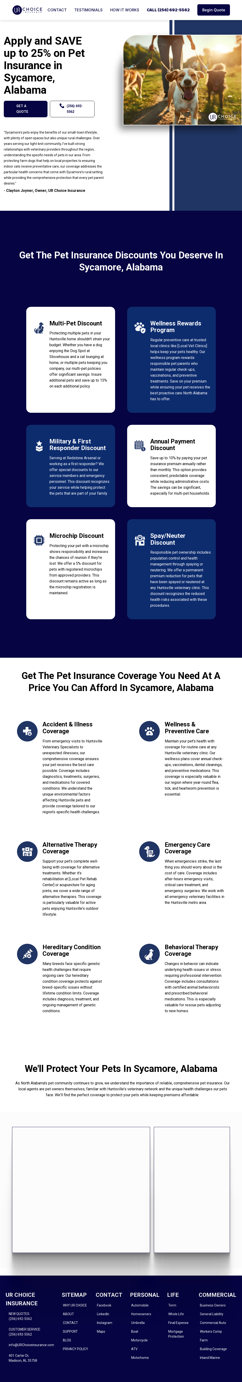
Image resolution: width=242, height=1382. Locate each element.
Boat (134, 1331)
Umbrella (138, 1323)
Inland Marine (210, 1358)
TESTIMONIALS (88, 10)
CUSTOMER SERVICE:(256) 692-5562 (25, 1331)
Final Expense (178, 1323)
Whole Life (176, 1314)
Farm (204, 1340)
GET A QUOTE (22, 109)
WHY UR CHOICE (75, 1305)
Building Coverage (213, 1349)
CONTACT (57, 10)
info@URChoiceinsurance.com (31, 1345)
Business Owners (213, 1305)
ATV (134, 1349)
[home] (27, 10)
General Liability (211, 1314)
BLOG (67, 1340)
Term (172, 1305)
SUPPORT (70, 1331)
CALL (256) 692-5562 (168, 10)
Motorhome (140, 1358)
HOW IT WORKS (124, 10)
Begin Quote (213, 10)
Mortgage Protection (176, 1334)
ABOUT (68, 1314)
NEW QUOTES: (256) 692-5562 (20, 1316)
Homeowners (141, 1314)
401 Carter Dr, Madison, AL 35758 (23, 1358)
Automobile (140, 1305)
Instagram (104, 1323)
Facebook (104, 1305)
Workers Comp (211, 1331)
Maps (101, 1331)
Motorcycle (139, 1340)
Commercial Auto (213, 1323)
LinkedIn (103, 1314)
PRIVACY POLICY (75, 1349)
